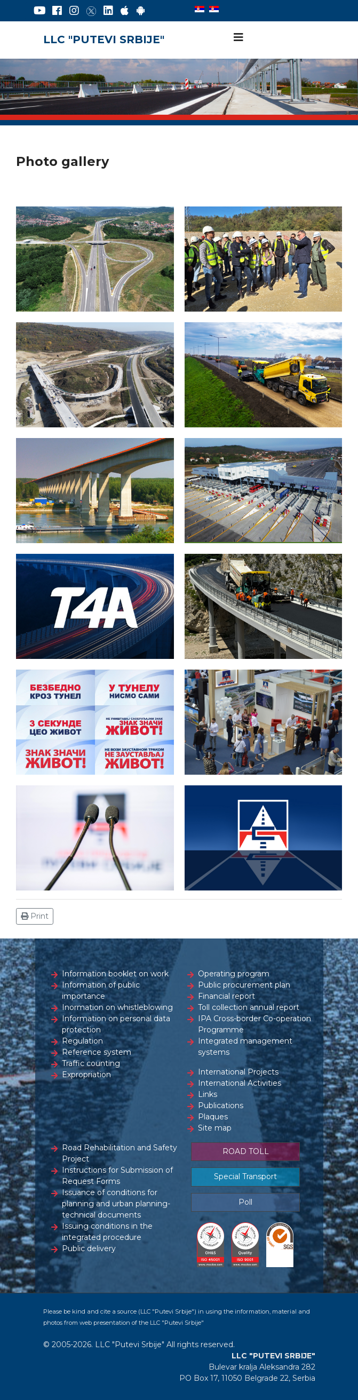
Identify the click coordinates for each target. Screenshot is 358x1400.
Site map (215, 1128)
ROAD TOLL (245, 1151)
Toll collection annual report (248, 1007)
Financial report (226, 996)
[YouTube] (40, 10)
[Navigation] (238, 37)
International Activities (239, 1083)
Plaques (213, 1116)
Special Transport (245, 1176)
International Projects (238, 1072)
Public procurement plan (244, 985)
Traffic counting (91, 1063)
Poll (245, 1202)
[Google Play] (141, 10)
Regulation (82, 1041)
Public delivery (89, 1248)
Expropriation (86, 1074)
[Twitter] (91, 10)
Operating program (233, 974)
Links (207, 1094)
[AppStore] (125, 10)
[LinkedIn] (108, 10)
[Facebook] (57, 10)
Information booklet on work (115, 974)
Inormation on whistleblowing (117, 1007)
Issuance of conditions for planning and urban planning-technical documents (116, 1204)
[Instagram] (74, 10)
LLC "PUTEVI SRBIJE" (103, 39)
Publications (220, 1105)
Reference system (96, 1052)
